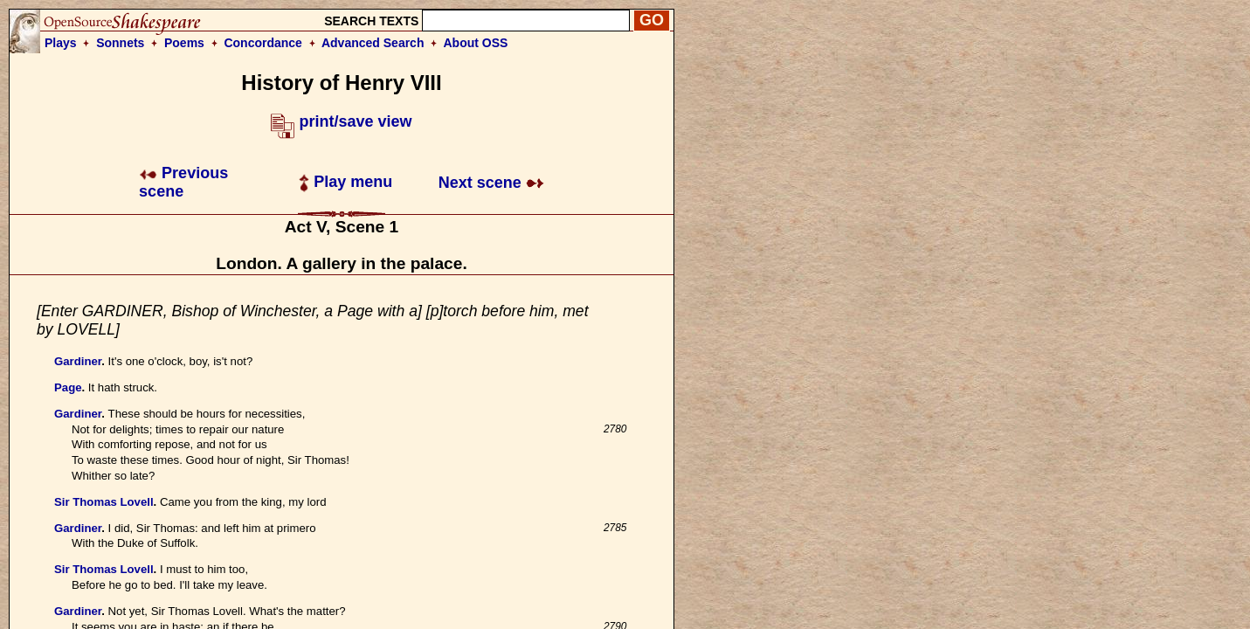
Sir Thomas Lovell (104, 501)
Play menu (345, 181)
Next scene (491, 182)
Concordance (262, 43)
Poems (184, 43)
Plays (61, 43)
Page (68, 387)
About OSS (476, 43)
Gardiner (77, 361)
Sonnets (120, 43)
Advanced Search (373, 43)
